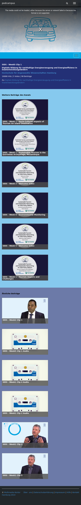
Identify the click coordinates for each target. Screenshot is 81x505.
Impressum (60, 492)
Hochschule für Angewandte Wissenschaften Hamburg (29, 73)
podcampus (8, 3)
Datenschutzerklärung (43, 492)
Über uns (27, 492)
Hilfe (69, 492)
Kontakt (75, 492)
